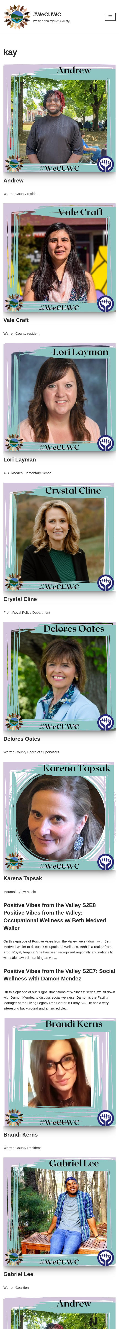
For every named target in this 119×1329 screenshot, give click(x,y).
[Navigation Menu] (110, 17)
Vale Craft (16, 320)
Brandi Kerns (20, 1135)
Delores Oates (21, 739)
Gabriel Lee (18, 1274)
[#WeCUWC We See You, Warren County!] (36, 16)
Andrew (13, 180)
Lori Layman (19, 459)
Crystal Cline (20, 599)
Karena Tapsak (22, 878)
